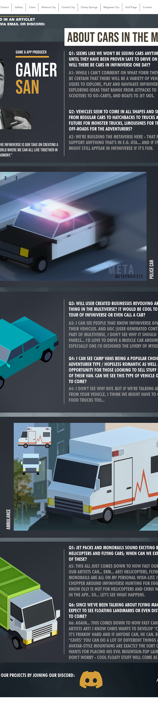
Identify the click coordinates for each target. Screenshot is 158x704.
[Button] (90, 680)
